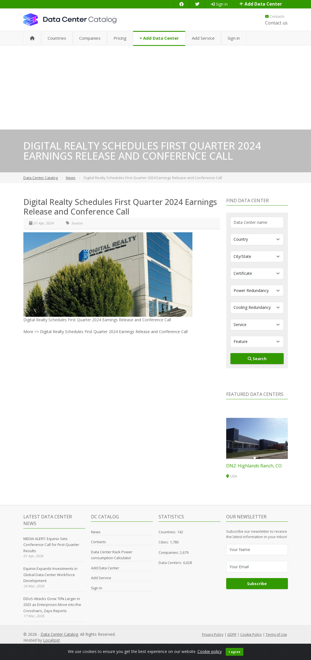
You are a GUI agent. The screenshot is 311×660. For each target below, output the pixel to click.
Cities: (164, 542)
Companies (90, 38)
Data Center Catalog (59, 634)
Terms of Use (276, 634)
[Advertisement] (155, 87)
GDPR (231, 634)
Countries (57, 38)
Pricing (120, 38)
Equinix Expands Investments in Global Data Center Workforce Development (50, 574)
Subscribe (257, 583)
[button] (255, 458)
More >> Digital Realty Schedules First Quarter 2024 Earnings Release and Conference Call (105, 331)
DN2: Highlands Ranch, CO (254, 466)
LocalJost (51, 640)
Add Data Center (260, 4)
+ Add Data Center (159, 38)
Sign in (219, 4)
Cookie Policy (251, 634)
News (96, 531)
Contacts (275, 16)
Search (257, 358)
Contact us (276, 23)
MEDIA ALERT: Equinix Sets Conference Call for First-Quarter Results (51, 544)
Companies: (169, 552)
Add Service (203, 38)
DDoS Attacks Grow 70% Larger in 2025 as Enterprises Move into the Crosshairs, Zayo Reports (52, 604)
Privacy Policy (212, 634)
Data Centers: (170, 562)
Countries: (167, 531)
